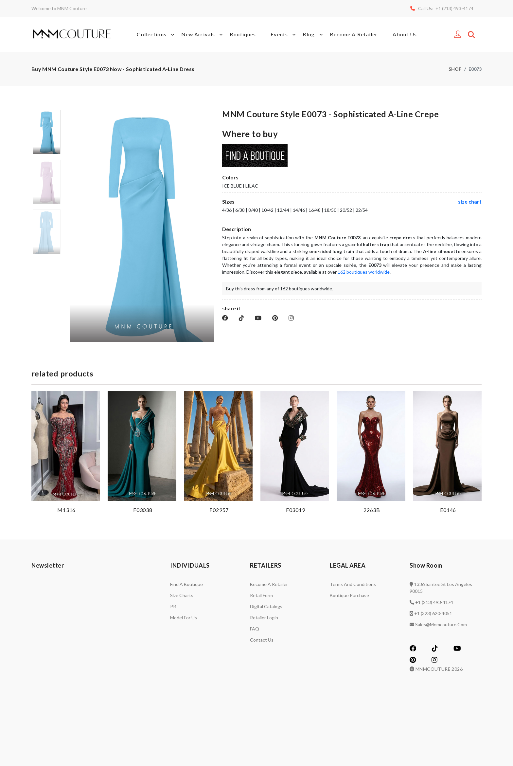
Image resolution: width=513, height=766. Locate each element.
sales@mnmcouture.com (441, 624)
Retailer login (264, 617)
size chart (470, 201)
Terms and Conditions (353, 584)
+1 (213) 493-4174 (434, 602)
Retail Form (261, 595)
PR (173, 606)
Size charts (181, 595)
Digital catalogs (266, 606)
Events (284, 34)
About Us (405, 34)
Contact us (262, 640)
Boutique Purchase (349, 595)
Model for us (183, 617)
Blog (314, 34)
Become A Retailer (354, 34)
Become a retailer (269, 584)
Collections (156, 34)
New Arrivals (203, 34)
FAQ (254, 628)
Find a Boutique (186, 584)
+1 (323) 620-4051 (433, 613)
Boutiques (243, 34)
